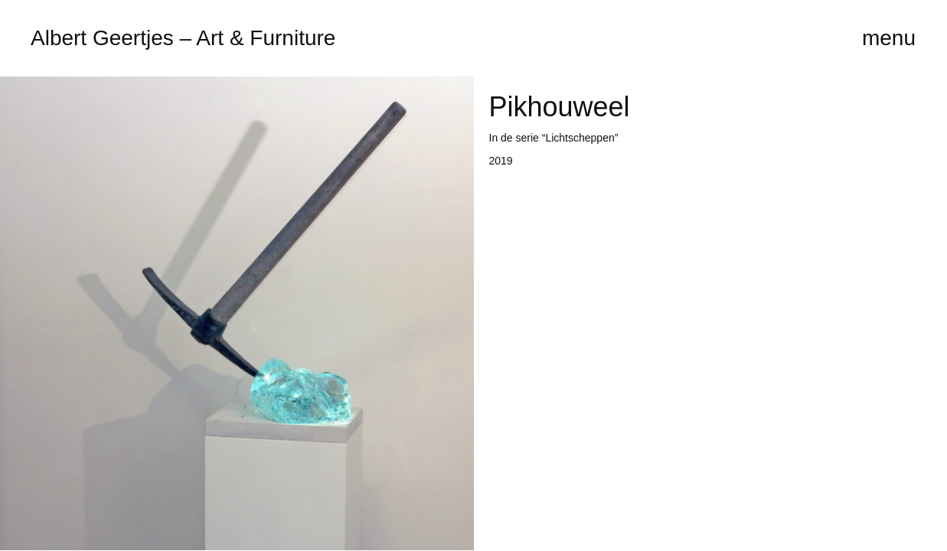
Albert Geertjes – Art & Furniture (183, 38)
